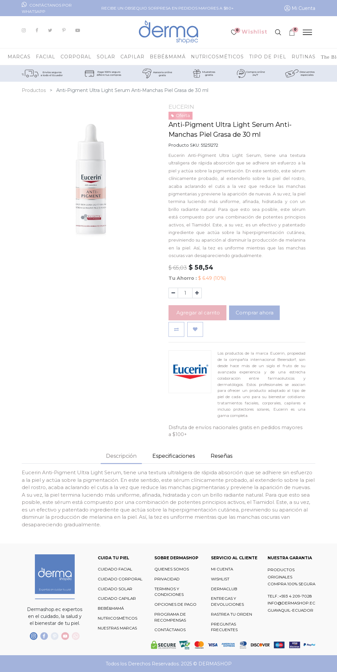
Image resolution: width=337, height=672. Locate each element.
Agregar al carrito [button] (197, 312)
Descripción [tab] (121, 456)
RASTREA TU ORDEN (231, 614)
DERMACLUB (224, 589)
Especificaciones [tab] (173, 456)
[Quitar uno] (173, 293)
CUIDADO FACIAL (115, 569)
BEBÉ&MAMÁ (111, 608)
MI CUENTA (222, 569)
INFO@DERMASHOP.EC (291, 603)
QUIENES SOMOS (171, 569)
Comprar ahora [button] (254, 312)
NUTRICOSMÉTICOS (117, 618)
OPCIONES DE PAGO (175, 604)
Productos (34, 90)
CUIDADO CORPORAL (120, 579)
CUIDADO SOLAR (115, 589)
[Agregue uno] (197, 293)
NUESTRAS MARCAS (117, 628)
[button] (176, 329)
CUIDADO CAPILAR (117, 598)
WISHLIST (220, 579)
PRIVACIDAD (167, 579)
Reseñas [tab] (221, 456)
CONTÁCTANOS (170, 630)
